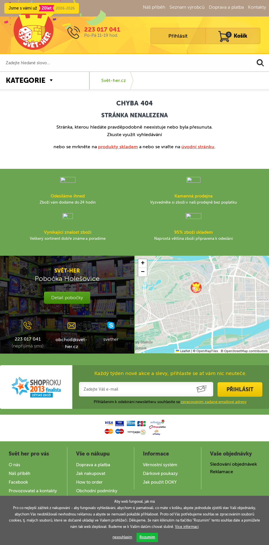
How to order (89, 482)
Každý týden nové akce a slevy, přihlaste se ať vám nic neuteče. (170, 373)
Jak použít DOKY (160, 482)
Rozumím (147, 537)
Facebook (18, 482)
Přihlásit (177, 36)
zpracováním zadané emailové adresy (214, 402)
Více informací (186, 527)
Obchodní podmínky (96, 490)
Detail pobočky (67, 297)
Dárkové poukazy (160, 473)
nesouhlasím (122, 537)
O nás (14, 464)
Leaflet (183, 351)
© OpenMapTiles (205, 351)
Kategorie (25, 80)
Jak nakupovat (90, 473)
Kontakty (257, 7)
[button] (196, 287)
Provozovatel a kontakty (33, 490)
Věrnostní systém (160, 464)
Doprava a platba (226, 7)
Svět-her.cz (113, 80)
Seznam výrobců (186, 7)
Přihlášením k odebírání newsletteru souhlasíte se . (171, 402)
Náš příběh (154, 7)
